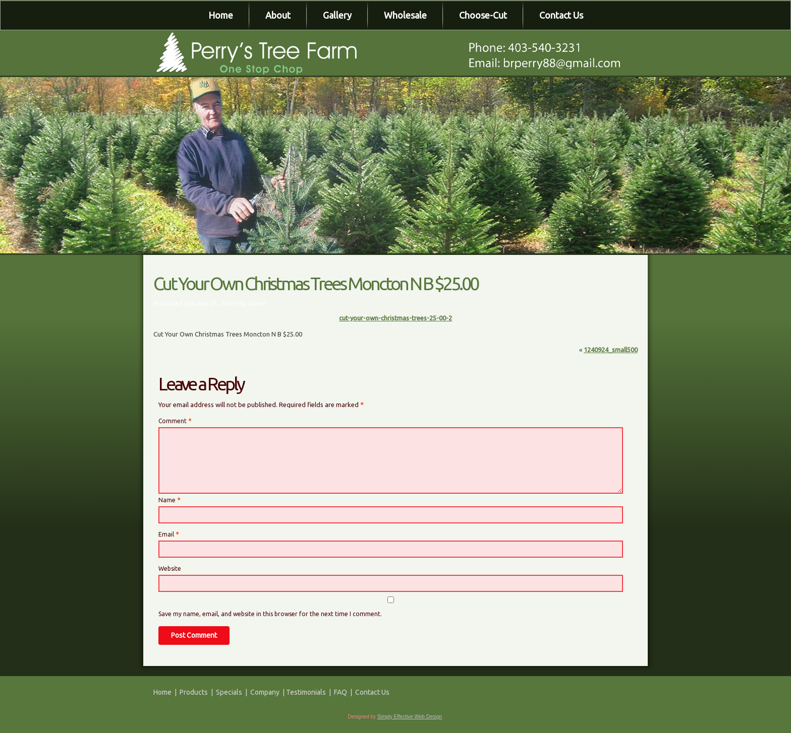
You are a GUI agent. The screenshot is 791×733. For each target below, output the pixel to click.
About (278, 15)
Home (220, 15)
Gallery (337, 15)
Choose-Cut (483, 15)
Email (168, 534)
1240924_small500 (611, 349)
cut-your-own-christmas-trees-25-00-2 (395, 317)
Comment (174, 421)
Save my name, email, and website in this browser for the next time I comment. (270, 614)
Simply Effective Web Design (409, 716)
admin (257, 303)
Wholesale (405, 15)
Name (169, 500)
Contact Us (561, 15)
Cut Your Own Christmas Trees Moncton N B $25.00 (315, 283)
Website (169, 568)
